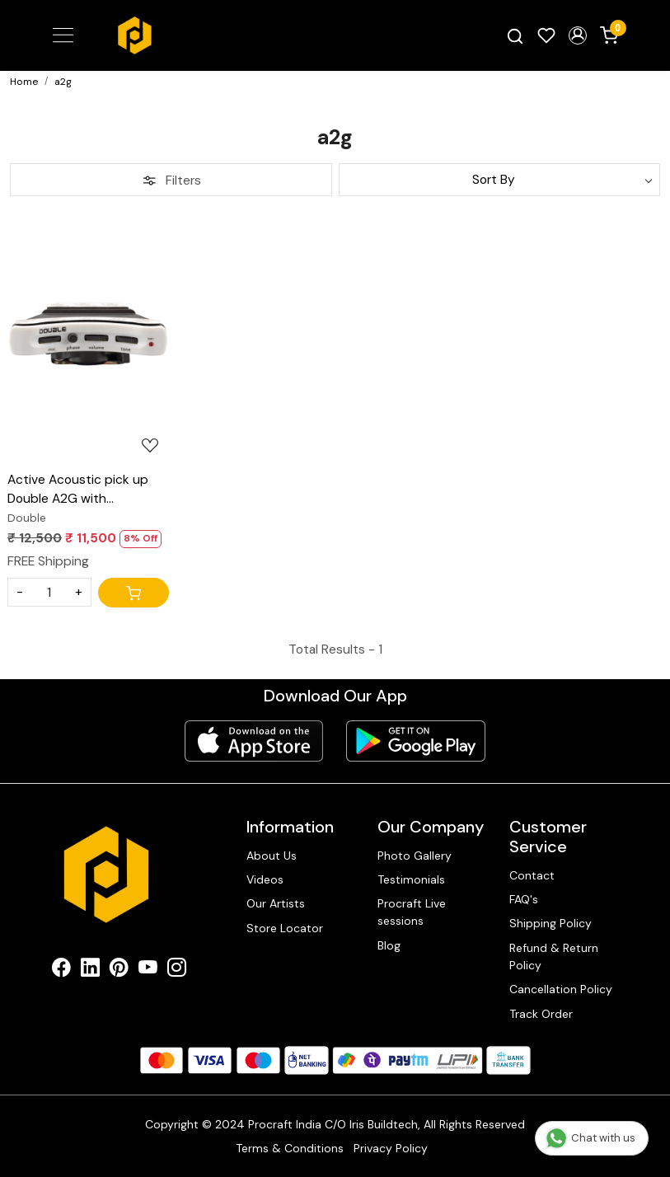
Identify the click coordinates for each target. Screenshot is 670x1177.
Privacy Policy (391, 1148)
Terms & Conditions (290, 1148)
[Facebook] (61, 970)
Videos (264, 879)
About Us (271, 855)
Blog (389, 945)
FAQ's (523, 899)
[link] (515, 35)
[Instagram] (177, 970)
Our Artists (275, 903)
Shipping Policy (550, 923)
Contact (532, 875)
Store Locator (284, 928)
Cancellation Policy (560, 989)
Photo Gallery (414, 855)
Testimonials (411, 879)
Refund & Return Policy (553, 956)
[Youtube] (148, 970)
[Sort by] (500, 179)
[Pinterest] (119, 970)
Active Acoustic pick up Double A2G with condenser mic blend (77, 490)
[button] (577, 35)
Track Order (541, 1013)
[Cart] (133, 592)
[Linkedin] (90, 970)
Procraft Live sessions (411, 912)
